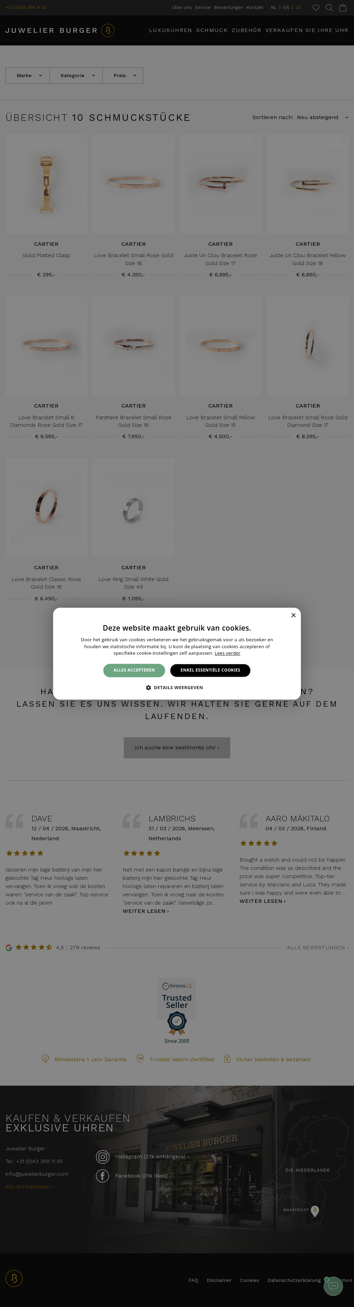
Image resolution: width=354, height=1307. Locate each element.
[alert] (177, 653)
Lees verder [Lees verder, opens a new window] (228, 653)
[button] (177, 687)
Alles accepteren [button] (134, 670)
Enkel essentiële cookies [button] (210, 670)
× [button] (293, 615)
